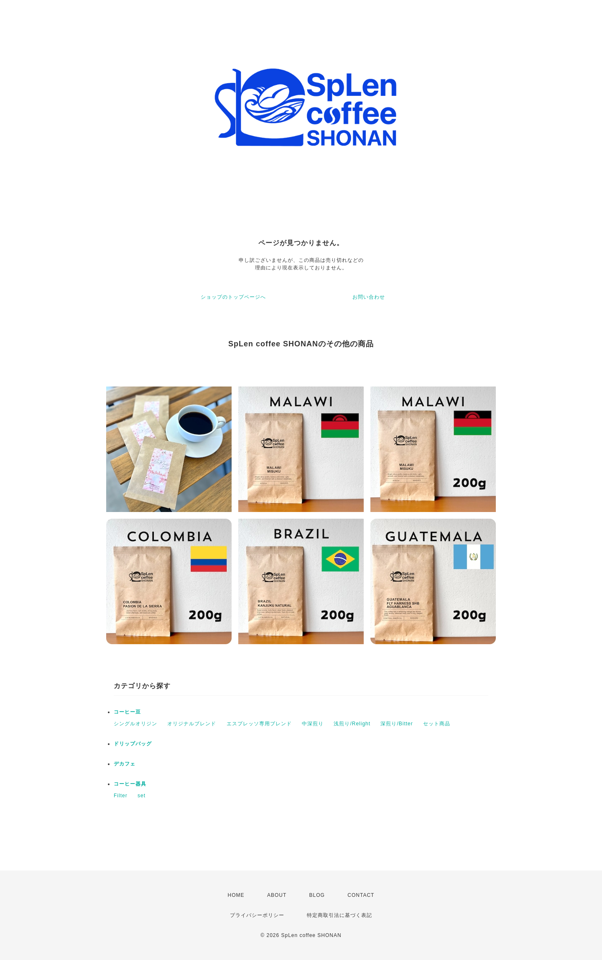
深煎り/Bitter (396, 724)
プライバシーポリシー (257, 915)
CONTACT (360, 895)
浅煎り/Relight (352, 724)
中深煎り (313, 724)
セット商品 (436, 724)
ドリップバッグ (133, 744)
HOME (236, 895)
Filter (121, 796)
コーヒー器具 (130, 784)
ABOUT (276, 895)
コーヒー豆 (127, 712)
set (141, 796)
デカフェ (124, 764)
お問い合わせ (368, 297)
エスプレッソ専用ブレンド (259, 724)
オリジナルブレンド (191, 724)
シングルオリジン (135, 724)
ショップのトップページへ (233, 297)
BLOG (317, 895)
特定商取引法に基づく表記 (339, 915)
